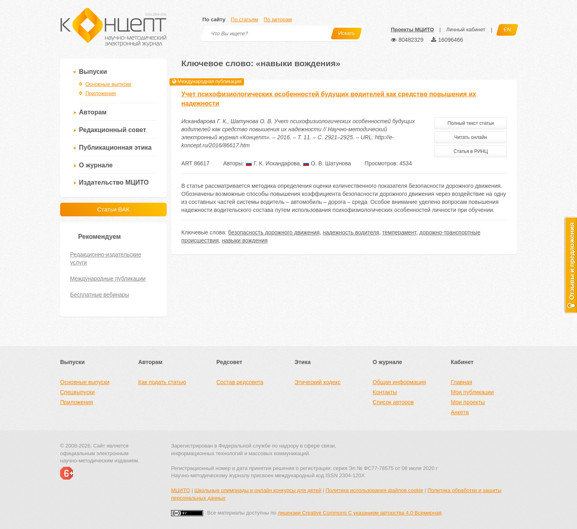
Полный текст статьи (471, 123)
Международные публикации (107, 278)
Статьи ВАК (113, 209)
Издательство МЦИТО (114, 182)
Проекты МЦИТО (412, 29)
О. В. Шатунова (327, 163)
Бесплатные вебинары (99, 294)
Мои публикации (472, 392)
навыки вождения (245, 240)
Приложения (100, 93)
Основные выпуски (108, 84)
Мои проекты (468, 402)
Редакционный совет (112, 129)
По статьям (244, 19)
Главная (461, 382)
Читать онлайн (470, 137)
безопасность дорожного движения (273, 232)
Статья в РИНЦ (471, 151)
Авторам (93, 112)
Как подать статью (162, 382)
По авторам (278, 19)
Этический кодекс (318, 382)
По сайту (213, 19)
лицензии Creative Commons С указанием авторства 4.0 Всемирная (360, 513)
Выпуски (93, 71)
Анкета (460, 412)
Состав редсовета (239, 382)
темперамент (399, 232)
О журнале (96, 165)
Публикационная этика (115, 147)
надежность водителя (351, 232)
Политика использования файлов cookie (374, 490)
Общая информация (399, 382)
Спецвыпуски (77, 392)
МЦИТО (180, 490)
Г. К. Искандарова (273, 163)
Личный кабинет (465, 29)
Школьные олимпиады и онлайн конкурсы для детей (257, 490)
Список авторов (393, 402)
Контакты (385, 392)
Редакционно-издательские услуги (105, 258)
